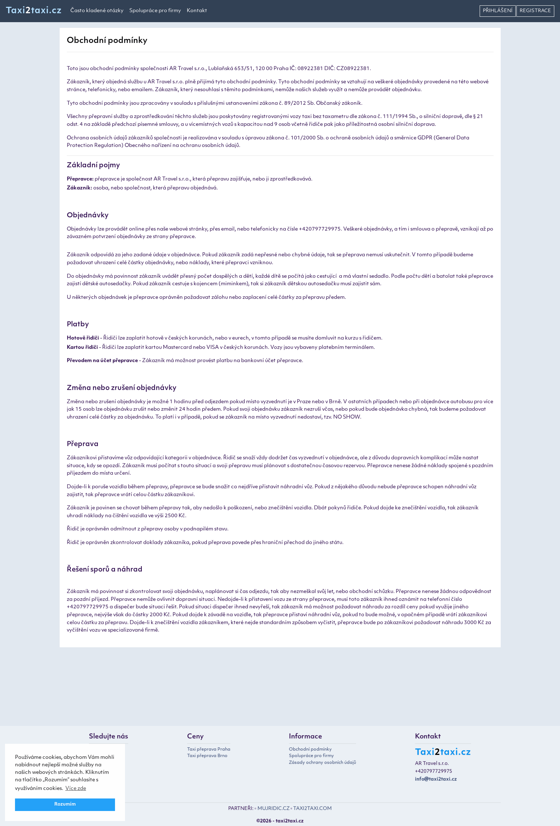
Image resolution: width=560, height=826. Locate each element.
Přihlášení (497, 11)
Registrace (535, 11)
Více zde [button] (75, 788)
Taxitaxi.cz (34, 11)
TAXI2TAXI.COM (312, 808)
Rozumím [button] (65, 804)
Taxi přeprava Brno (207, 756)
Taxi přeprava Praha (208, 749)
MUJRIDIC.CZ (274, 808)
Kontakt (197, 11)
